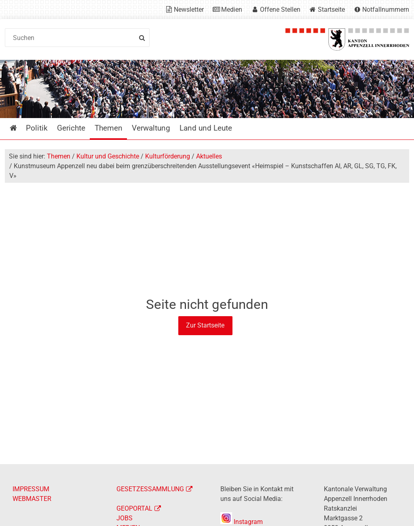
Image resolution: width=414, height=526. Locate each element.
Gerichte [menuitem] (71, 128)
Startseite (331, 9)
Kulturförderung (167, 156)
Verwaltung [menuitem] (151, 128)
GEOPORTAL (134, 508)
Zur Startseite (205, 325)
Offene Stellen (280, 9)
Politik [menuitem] (37, 128)
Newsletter (189, 9)
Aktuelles (209, 156)
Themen (58, 156)
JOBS (124, 518)
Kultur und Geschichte (107, 156)
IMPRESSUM (31, 489)
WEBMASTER (32, 499)
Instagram (241, 522)
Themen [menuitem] (109, 128)
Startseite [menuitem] (19, 128)
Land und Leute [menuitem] (206, 128)
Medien (231, 9)
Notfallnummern (385, 9)
